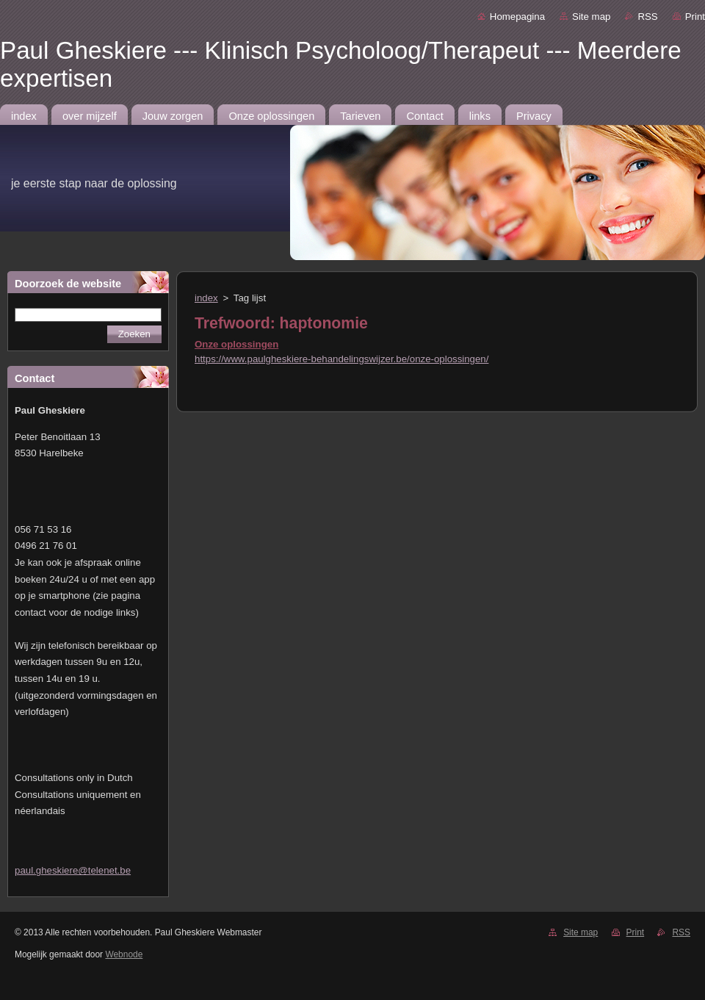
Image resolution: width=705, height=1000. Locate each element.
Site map (591, 16)
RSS (647, 16)
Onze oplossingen (236, 344)
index (206, 297)
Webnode (123, 954)
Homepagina (517, 16)
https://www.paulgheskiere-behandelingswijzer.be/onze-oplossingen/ (341, 358)
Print (695, 16)
